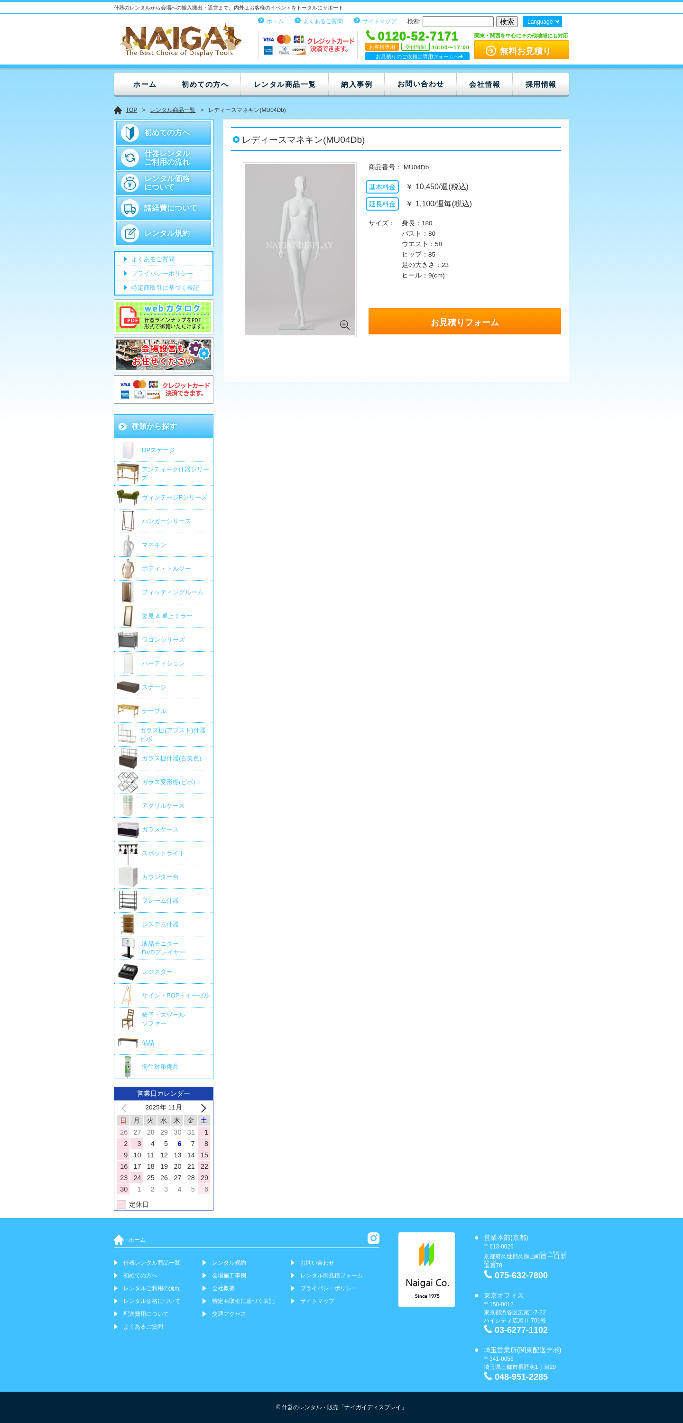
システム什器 (160, 924)
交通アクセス (229, 1314)
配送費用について (146, 1314)
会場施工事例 (229, 1275)
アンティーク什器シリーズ (175, 473)
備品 (148, 1042)
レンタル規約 (167, 233)
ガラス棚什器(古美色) (172, 758)
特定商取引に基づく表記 (164, 288)
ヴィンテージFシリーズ (174, 497)
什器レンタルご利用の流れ (167, 157)
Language (540, 21)
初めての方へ (205, 84)
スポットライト (163, 853)
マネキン (154, 544)
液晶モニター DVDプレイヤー (163, 948)
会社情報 (484, 84)
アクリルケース (163, 805)
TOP (131, 110)
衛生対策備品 (160, 1066)
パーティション (163, 663)
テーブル (154, 710)
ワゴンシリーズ (163, 639)
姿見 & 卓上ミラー (167, 615)
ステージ (154, 687)
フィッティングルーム (172, 592)
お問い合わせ (420, 84)
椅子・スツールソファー (163, 1019)
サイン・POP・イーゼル (176, 995)
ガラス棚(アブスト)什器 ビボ (173, 734)
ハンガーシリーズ (166, 521)
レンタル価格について (167, 183)
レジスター (157, 971)
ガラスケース (160, 829)
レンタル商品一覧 (285, 84)
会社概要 (223, 1288)
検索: (413, 21)
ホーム (275, 21)
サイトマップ (379, 21)
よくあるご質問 (323, 21)
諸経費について (170, 208)
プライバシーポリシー (161, 274)
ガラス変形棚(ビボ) (168, 781)
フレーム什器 (160, 900)
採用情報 (541, 84)
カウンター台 (160, 876)
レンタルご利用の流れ (151, 1288)
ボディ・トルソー (166, 568)
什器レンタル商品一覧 (151, 1262)
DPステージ (158, 449)
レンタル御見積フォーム (331, 1275)
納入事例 (356, 84)
